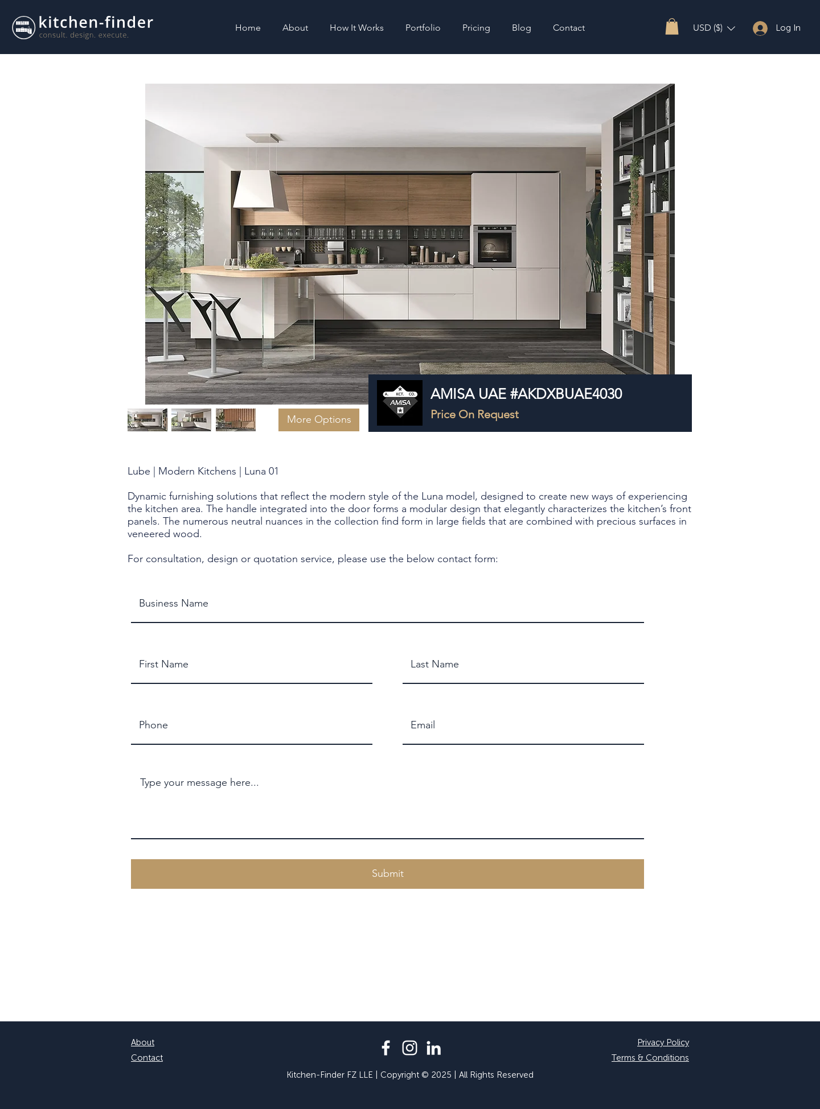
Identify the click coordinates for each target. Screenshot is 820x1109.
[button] (672, 26)
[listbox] (714, 28)
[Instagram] (410, 1048)
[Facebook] (386, 1048)
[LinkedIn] (434, 1048)
